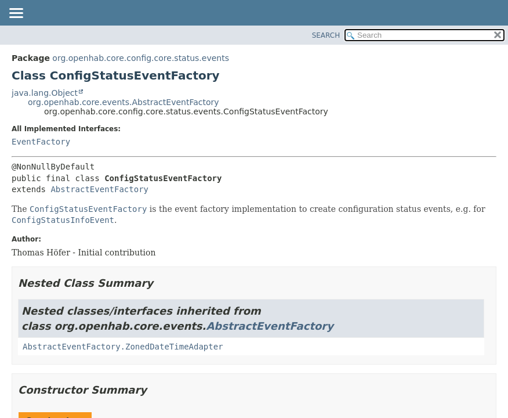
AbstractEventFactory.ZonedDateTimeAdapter (123, 346)
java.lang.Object (45, 93)
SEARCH (326, 35)
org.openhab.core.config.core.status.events (140, 58)
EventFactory (41, 141)
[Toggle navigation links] (16, 14)
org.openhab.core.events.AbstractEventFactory (123, 102)
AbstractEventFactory (99, 189)
